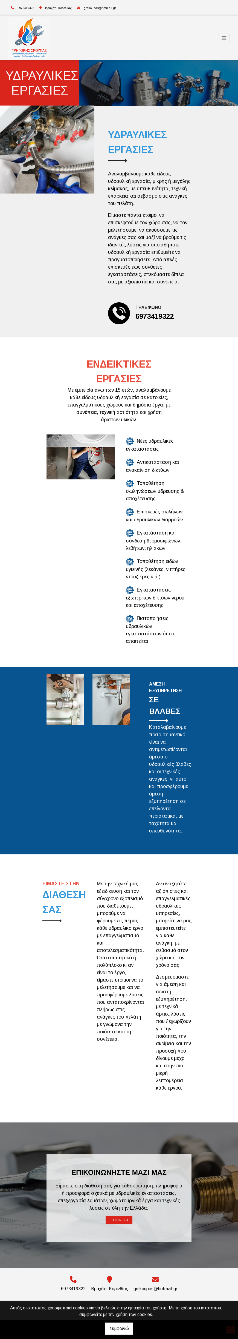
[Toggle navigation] (224, 38)
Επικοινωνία (119, 1220)
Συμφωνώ (119, 1328)
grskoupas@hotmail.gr (100, 8)
